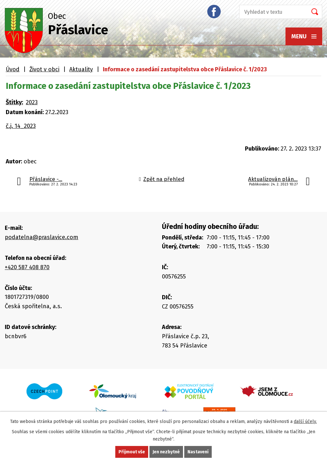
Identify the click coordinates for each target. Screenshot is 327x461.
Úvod (12, 69)
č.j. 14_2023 (21, 125)
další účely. (305, 421)
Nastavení (198, 452)
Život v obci (44, 69)
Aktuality (81, 69)
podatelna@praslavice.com (41, 237)
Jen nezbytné (166, 452)
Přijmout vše (131, 452)
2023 (32, 102)
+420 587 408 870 (27, 267)
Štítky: (14, 102)
